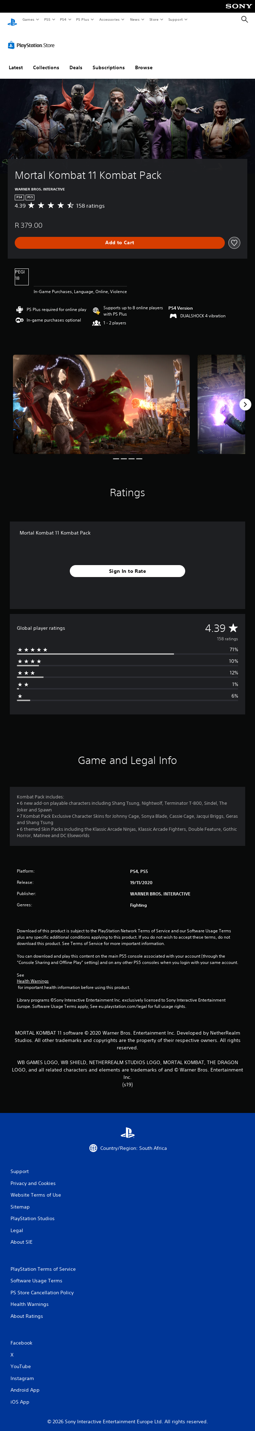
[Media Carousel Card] (101, 397)
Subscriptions (109, 61)
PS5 (47, 19)
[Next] (245, 398)
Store (154, 19)
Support (175, 19)
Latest (16, 61)
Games (28, 19)
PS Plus (82, 19)
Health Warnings (33, 974)
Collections (46, 61)
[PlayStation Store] (33, 38)
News (135, 19)
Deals (75, 61)
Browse (144, 61)
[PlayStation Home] (12, 19)
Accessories (109, 19)
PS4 (63, 19)
